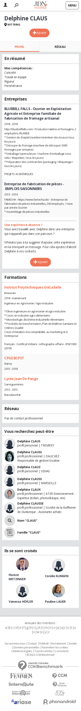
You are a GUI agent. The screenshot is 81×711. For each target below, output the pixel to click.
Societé (72, 643)
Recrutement (58, 643)
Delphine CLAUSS (29, 452)
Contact (32, 643)
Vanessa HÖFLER (21, 601)
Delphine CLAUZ (28, 467)
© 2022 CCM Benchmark (41, 654)
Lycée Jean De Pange (21, 378)
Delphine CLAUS (28, 441)
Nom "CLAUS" (27, 520)
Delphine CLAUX (28, 489)
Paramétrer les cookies (55, 647)
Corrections (61, 651)
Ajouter (41, 33)
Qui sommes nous (15, 643)
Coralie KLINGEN (56, 576)
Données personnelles (26, 647)
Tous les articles (43, 651)
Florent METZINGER (17, 577)
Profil (19, 47)
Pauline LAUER (55, 601)
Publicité (44, 643)
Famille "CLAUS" (29, 532)
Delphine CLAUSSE (30, 503)
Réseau (60, 47)
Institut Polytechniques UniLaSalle (32, 287)
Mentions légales (22, 651)
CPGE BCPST (14, 358)
